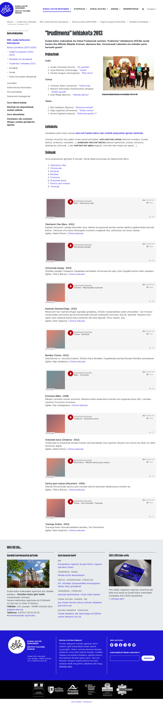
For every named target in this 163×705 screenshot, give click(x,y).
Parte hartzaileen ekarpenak (22, 77)
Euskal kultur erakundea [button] (56, 9)
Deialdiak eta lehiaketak (138, 22)
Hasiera (10, 22)
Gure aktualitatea (15, 114)
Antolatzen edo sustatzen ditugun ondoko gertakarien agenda (21, 122)
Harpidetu (148, 658)
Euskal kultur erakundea (26, 22)
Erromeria (55, 177)
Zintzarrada (56, 168)
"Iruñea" (83, 70)
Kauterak (54, 171)
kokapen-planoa (14, 609)
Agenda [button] (115, 9)
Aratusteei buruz (58, 180)
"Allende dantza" (80, 95)
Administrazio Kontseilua (19, 87)
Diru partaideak (14, 92)
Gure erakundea (15, 33)
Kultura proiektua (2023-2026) (84, 22)
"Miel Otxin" (87, 73)
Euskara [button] (150, 9)
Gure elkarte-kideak (16, 103)
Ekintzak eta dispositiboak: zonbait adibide (20, 108)
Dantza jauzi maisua (60, 183)
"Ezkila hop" (85, 86)
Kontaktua (87, 702)
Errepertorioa (131, 9)
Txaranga (54, 186)
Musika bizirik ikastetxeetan (71, 575)
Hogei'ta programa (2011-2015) (112, 22)
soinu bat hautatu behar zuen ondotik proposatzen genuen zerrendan (109, 133)
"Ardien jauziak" (58, 92)
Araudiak (13, 68)
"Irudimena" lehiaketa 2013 (22, 63)
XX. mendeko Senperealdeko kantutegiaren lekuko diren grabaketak (79, 585)
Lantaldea (12, 83)
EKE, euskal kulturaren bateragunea (54, 22)
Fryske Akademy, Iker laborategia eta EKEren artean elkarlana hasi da (79, 615)
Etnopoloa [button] (80, 9)
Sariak (12, 72)
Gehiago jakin (65, 666)
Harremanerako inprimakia (22, 615)
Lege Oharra (76, 702)
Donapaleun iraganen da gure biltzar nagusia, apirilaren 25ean (80, 565)
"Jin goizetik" (83, 67)
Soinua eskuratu (76, 233)
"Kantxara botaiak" (84, 107)
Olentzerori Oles (58, 165)
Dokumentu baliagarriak (18, 96)
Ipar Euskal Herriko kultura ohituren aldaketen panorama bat (80, 604)
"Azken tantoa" (86, 110)
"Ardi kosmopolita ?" (87, 113)
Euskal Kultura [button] (98, 9)
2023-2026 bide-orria (119, 555)
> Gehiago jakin (116, 599)
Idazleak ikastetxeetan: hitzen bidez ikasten (79, 594)
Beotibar (54, 174)
